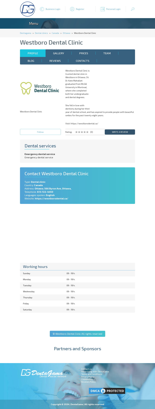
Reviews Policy (88, 381)
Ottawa (66, 33)
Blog (31, 60)
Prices (83, 53)
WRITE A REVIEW (120, 132)
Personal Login (113, 9)
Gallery (58, 53)
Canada (55, 33)
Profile (33, 53)
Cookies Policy (88, 379)
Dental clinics (41, 33)
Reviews (55, 60)
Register (80, 9)
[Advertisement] (114, 88)
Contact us (86, 369)
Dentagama (25, 33)
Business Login (53, 9)
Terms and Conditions (91, 374)
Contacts (82, 60)
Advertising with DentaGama (95, 371)
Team (107, 53)
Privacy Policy (87, 376)
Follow (40, 132)
